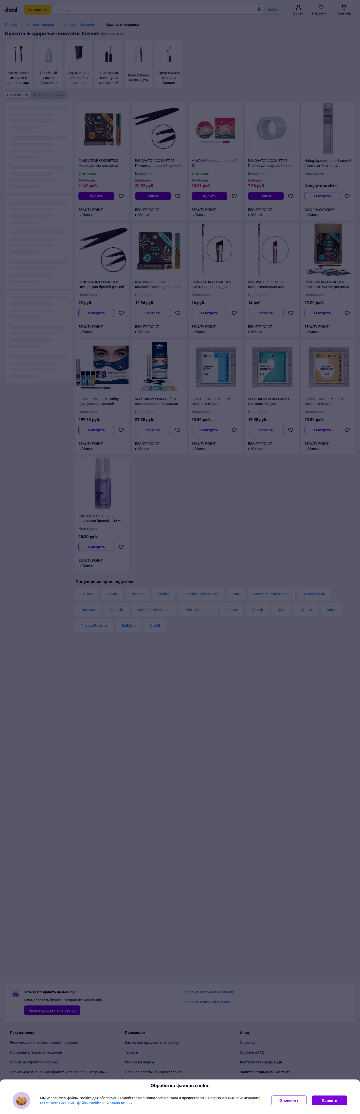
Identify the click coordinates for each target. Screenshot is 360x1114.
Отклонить (289, 1100)
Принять (329, 1100)
